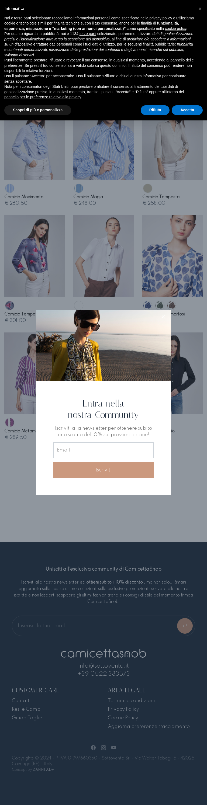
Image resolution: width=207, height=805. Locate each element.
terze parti (88, 34)
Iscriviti (104, 470)
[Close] (163, 317)
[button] (200, 8)
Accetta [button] (187, 110)
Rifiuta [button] (155, 110)
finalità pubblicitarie (159, 44)
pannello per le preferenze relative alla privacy (42, 97)
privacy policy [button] (161, 18)
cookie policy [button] (175, 28)
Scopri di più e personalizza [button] (38, 110)
